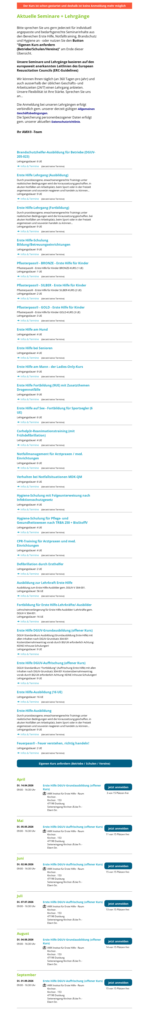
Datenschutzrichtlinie (65, 122)
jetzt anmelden (118, 787)
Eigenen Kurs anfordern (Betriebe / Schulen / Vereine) (74, 763)
